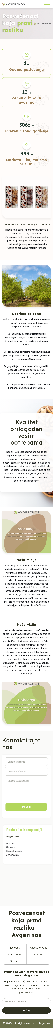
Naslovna (14, 947)
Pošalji (26, 1010)
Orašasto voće (38, 947)
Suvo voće (14, 954)
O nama (14, 961)
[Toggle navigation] (47, 4)
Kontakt (38, 954)
